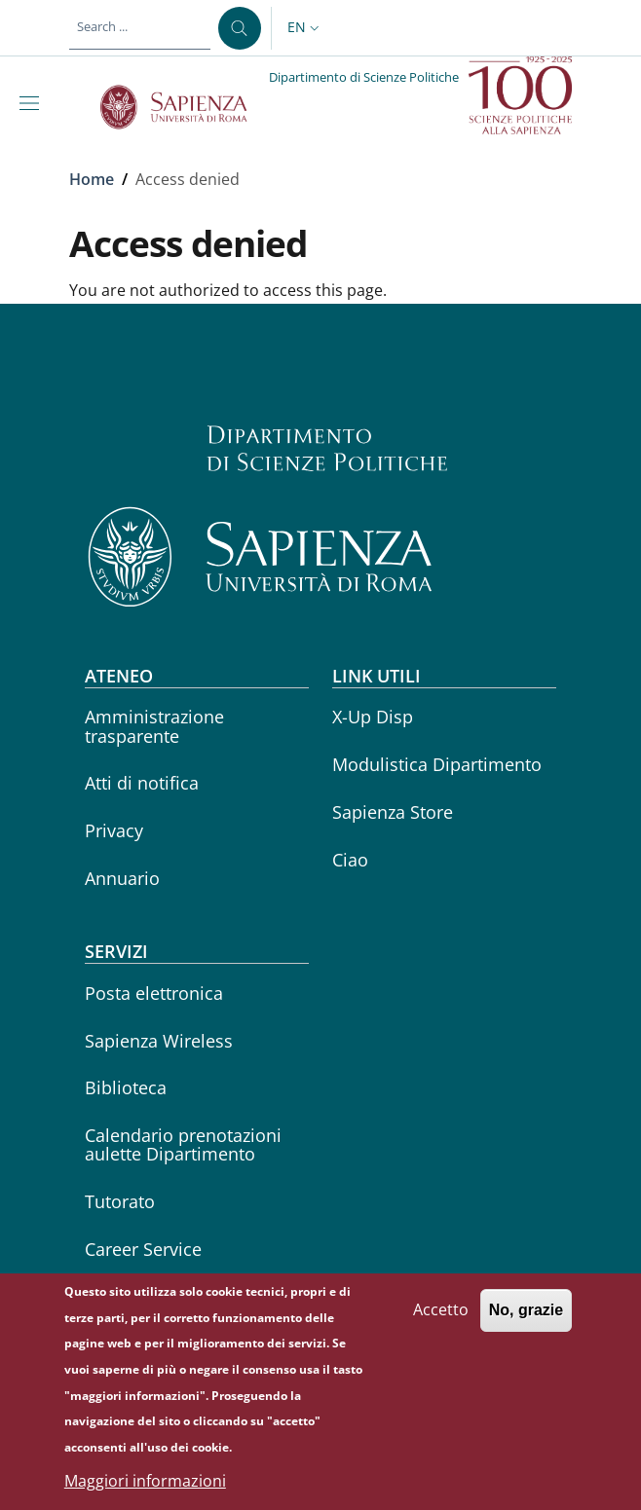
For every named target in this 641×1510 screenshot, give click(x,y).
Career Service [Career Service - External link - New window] (143, 1249)
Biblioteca (126, 1087)
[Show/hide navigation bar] (33, 103)
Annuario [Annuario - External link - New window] (122, 878)
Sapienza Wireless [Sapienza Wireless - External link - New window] (159, 1040)
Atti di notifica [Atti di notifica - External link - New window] (142, 782)
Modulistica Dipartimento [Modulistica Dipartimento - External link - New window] (437, 764)
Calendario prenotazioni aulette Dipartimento (183, 1144)
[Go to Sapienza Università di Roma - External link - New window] (184, 107)
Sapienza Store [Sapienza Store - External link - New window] (392, 812)
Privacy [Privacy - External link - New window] (114, 830)
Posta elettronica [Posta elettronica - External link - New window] (154, 993)
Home (91, 179)
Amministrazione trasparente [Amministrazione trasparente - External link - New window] (154, 726)
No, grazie (526, 1321)
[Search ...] (239, 28)
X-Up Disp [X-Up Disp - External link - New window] (372, 716)
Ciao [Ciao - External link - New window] (350, 859)
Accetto (441, 1321)
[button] (305, 28)
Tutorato (120, 1201)
